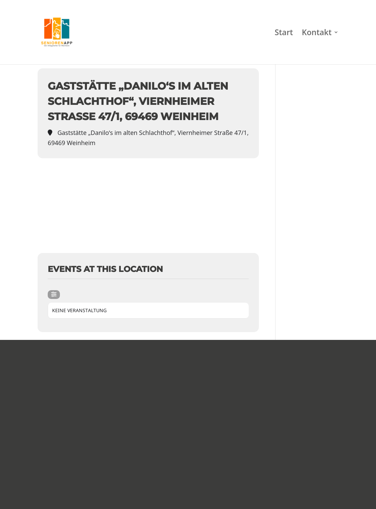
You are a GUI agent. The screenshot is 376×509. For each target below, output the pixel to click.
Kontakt (317, 34)
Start (284, 34)
